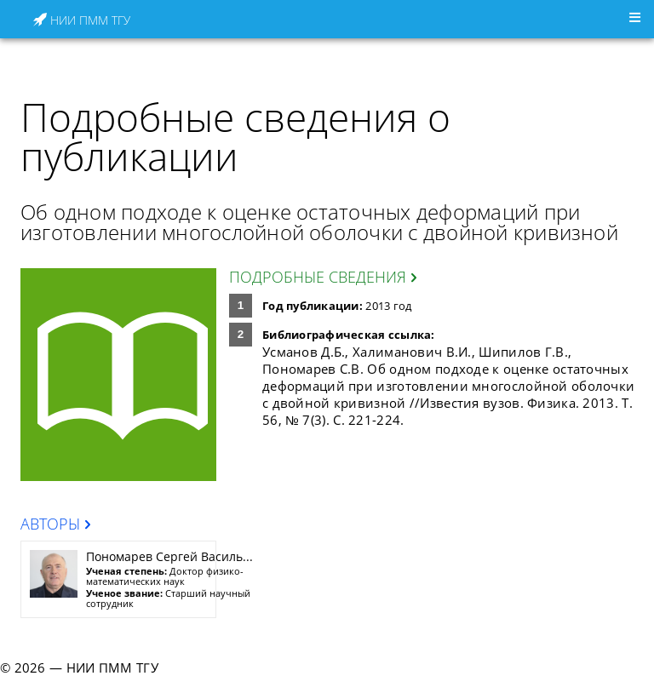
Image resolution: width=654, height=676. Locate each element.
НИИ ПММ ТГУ (81, 20)
